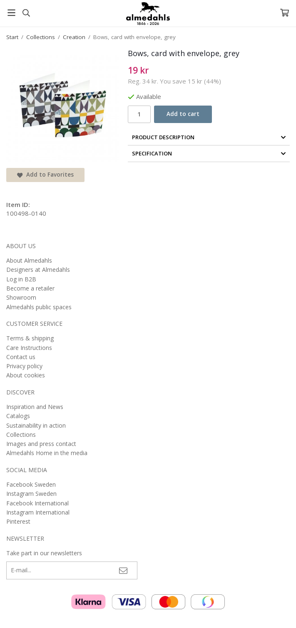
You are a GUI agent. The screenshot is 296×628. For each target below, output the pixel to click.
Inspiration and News (34, 407)
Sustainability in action (36, 425)
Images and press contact (41, 444)
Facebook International (37, 503)
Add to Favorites (45, 174)
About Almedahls (29, 260)
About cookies (25, 375)
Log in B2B (21, 279)
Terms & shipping (30, 338)
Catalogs (18, 416)
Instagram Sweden (31, 493)
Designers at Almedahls (38, 269)
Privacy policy (24, 366)
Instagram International (38, 512)
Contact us (20, 357)
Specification (209, 153)
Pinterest (18, 521)
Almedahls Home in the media (46, 453)
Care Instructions (29, 348)
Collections (21, 434)
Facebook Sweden (31, 484)
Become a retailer (30, 288)
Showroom (21, 297)
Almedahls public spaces (39, 307)
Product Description (209, 137)
